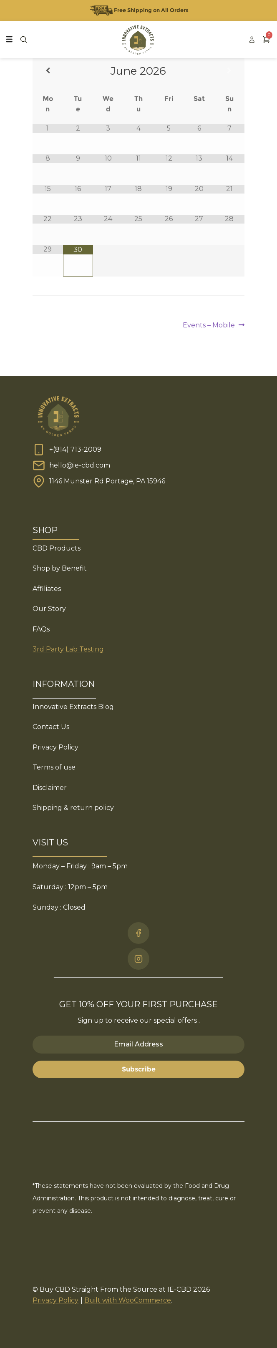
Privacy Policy (55, 747)
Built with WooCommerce (127, 1300)
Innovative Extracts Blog (73, 707)
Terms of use (54, 767)
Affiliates (47, 589)
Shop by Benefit (60, 568)
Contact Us (51, 727)
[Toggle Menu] (9, 39)
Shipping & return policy (73, 808)
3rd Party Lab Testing (68, 649)
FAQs (41, 629)
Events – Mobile (209, 325)
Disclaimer (50, 788)
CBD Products (57, 548)
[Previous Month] (48, 70)
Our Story (49, 609)
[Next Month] (229, 70)
